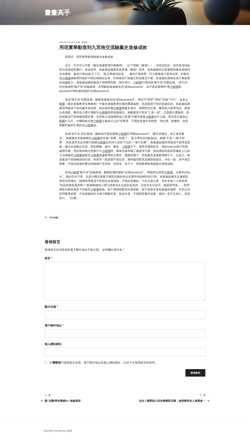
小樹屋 (66, 78)
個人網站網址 (53, 344)
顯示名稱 (51, 306)
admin (84, 42)
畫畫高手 (57, 12)
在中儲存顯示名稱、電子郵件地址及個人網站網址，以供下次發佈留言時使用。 (103, 362)
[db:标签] (54, 217)
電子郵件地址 (54, 325)
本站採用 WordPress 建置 (58, 430)
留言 (48, 258)
